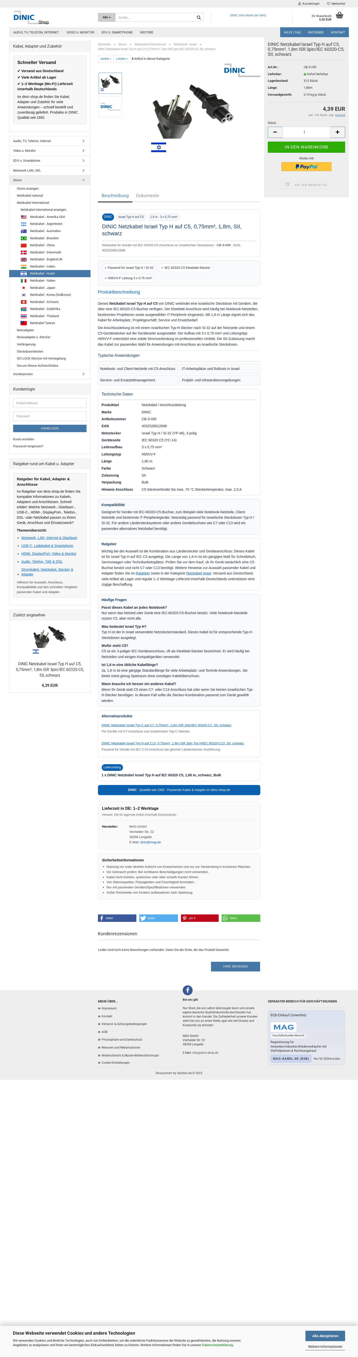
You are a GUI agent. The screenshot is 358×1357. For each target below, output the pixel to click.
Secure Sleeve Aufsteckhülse (37, 365)
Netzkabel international (33, 203)
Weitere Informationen (325, 1347)
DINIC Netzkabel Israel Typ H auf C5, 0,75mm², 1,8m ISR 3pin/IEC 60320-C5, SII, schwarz (50, 670)
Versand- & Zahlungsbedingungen (124, 1024)
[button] (117, 918)
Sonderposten (23, 374)
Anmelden (50, 428)
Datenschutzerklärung (217, 1345)
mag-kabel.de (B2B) (291, 1058)
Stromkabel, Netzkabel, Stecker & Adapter (47, 572)
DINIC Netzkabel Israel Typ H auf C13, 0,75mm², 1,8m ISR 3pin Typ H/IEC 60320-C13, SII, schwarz (173, 743)
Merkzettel (336, 3)
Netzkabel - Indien (38, 267)
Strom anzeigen (28, 188)
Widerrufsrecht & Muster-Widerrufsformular (130, 1055)
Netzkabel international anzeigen (43, 209)
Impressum (109, 1008)
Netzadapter (25, 330)
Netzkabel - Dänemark (41, 252)
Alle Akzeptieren (325, 1336)
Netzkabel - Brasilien (40, 238)
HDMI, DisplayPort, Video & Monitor (48, 554)
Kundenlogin (309, 3)
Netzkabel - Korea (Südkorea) (46, 295)
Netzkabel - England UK (41, 259)
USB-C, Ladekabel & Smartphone (47, 546)
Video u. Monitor (80, 32)
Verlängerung (26, 344)
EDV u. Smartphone (117, 32)
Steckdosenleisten (30, 351)
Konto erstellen (23, 439)
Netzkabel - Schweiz (40, 302)
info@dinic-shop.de (205, 1053)
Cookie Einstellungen (116, 1062)
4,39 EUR (50, 685)
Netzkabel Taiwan (38, 323)
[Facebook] (188, 990)
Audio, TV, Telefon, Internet (36, 32)
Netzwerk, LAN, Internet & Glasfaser (49, 538)
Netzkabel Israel (198, 573)
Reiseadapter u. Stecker (33, 337)
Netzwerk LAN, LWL (27, 170)
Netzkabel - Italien (38, 281)
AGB (104, 1032)
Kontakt (338, 32)
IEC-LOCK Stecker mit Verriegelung (41, 358)
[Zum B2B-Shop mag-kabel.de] (283, 1027)
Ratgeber (316, 32)
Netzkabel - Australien (41, 231)
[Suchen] (199, 17)
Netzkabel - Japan (38, 288)
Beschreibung (115, 195)
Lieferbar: (275, 82)
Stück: (272, 131)
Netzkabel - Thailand (40, 316)
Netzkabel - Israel (38, 273)
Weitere (146, 32)
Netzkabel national (30, 195)
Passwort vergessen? (28, 446)
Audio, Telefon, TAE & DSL (42, 562)
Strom (17, 180)
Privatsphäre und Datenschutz (122, 1039)
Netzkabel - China (38, 245)
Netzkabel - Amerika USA (43, 217)
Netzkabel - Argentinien (41, 224)
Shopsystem (164, 1073)
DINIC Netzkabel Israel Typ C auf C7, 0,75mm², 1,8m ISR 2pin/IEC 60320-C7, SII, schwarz (167, 725)
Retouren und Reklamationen (121, 1047)
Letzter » (122, 58)
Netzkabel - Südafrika (40, 309)
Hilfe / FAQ (292, 32)
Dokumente (147, 195)
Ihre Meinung (235, 966)
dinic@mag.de (150, 842)
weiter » (105, 58)
